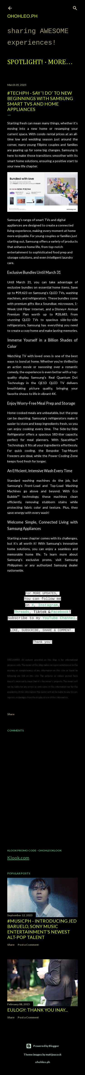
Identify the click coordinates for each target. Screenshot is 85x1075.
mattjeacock (53, 1054)
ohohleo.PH (22, 16)
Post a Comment (28, 944)
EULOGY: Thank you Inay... (37, 1009)
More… (60, 62)
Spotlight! (25, 62)
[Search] (75, 7)
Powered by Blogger (42, 1046)
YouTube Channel (58, 618)
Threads (21, 612)
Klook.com (18, 857)
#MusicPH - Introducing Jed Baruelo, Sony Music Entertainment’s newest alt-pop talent (42, 929)
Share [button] (11, 714)
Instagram (48, 605)
